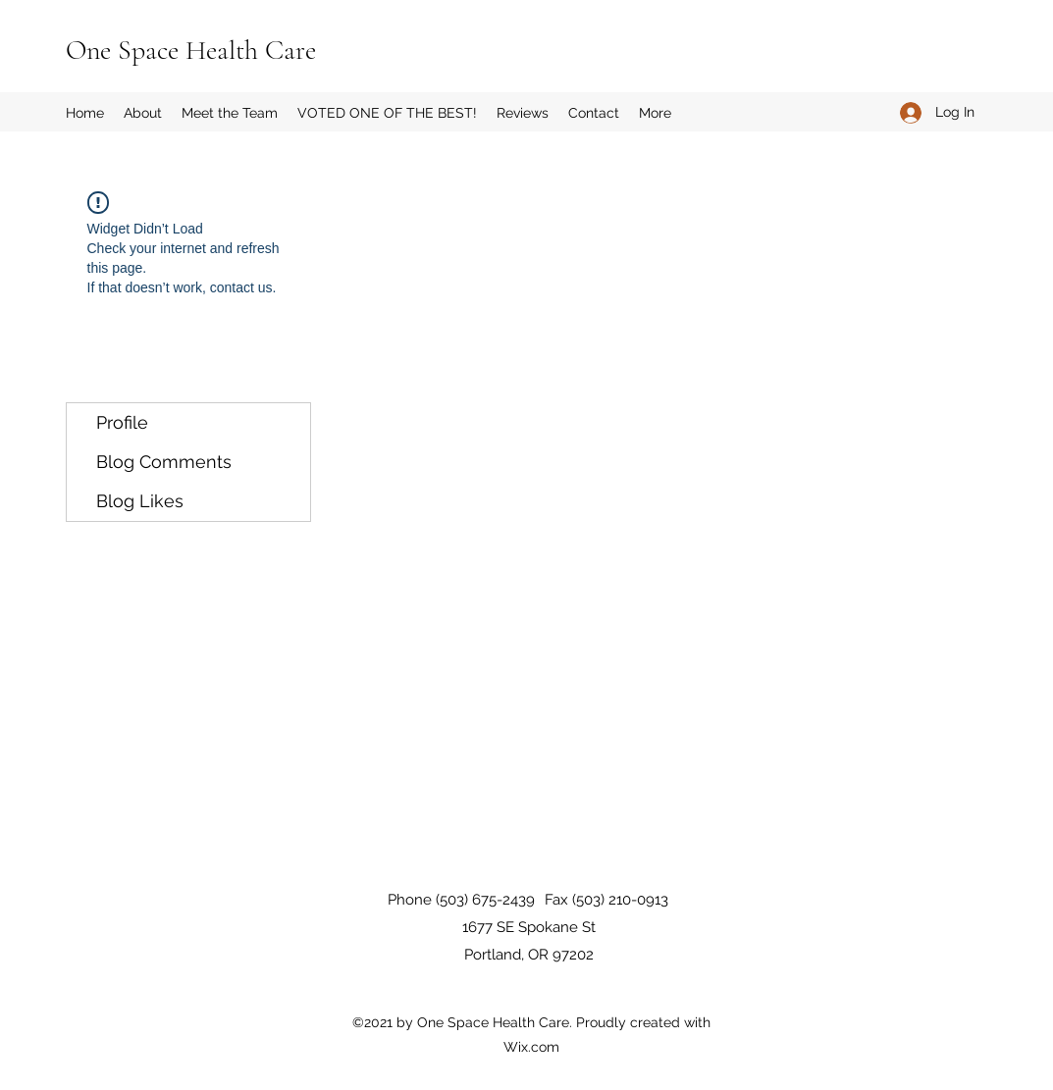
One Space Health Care (191, 50)
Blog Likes (140, 501)
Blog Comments (164, 461)
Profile (122, 422)
